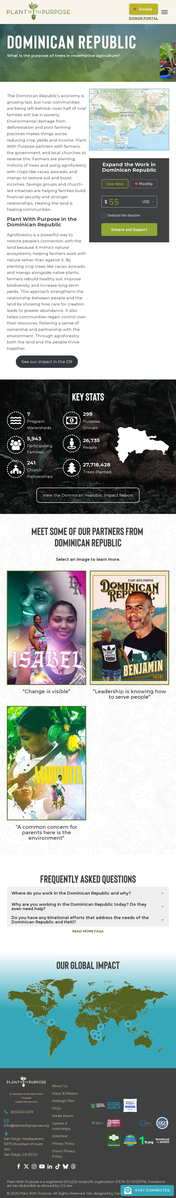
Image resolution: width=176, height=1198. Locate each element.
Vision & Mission (65, 1093)
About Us (59, 1086)
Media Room (62, 1116)
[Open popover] (128, 1024)
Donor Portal (143, 18)
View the (88, 495)
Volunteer (60, 1136)
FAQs (56, 1108)
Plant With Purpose (36, 1193)
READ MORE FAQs (88, 931)
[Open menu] (164, 12)
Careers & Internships (61, 1126)
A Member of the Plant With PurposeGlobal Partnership (26, 1098)
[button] (147, 1190)
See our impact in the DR (47, 361)
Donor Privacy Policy (63, 1153)
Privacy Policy (63, 1144)
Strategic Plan (63, 1101)
